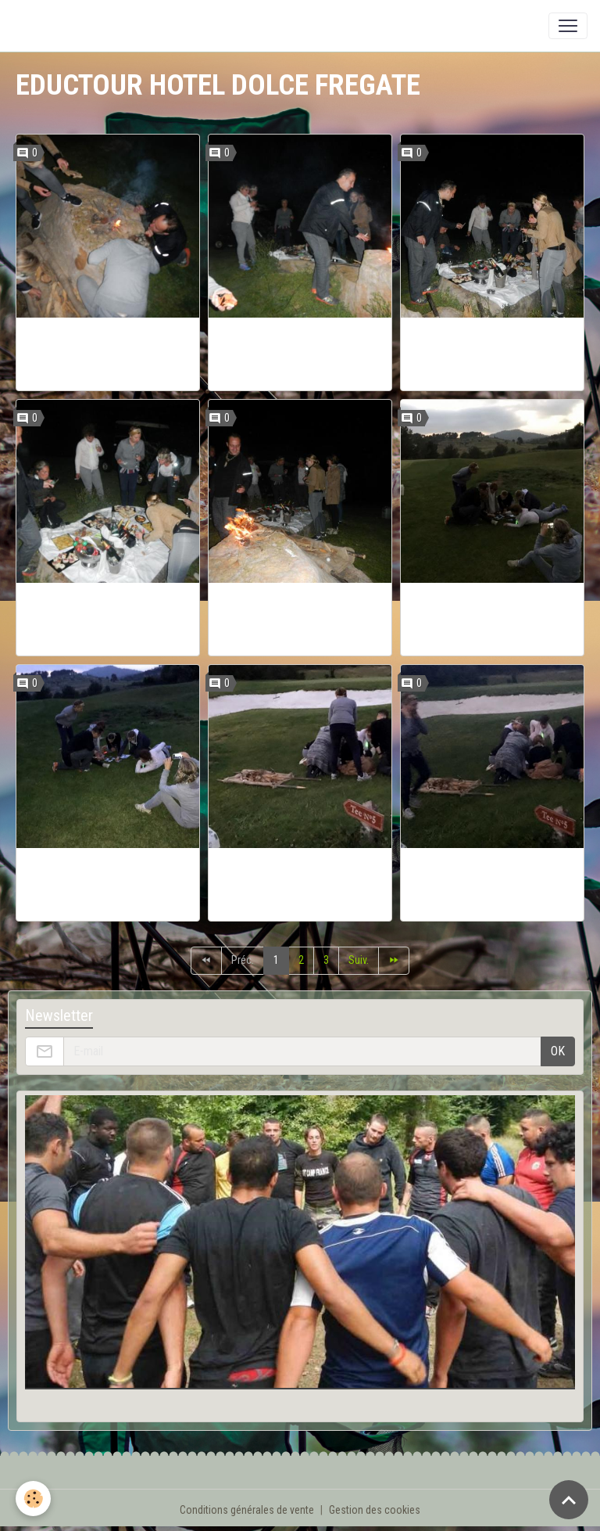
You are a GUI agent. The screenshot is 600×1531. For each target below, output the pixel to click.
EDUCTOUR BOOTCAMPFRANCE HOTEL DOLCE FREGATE (108, 354)
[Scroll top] (568, 1499)
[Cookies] (33, 1498)
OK (558, 1051)
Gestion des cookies (374, 1510)
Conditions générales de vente (247, 1510)
